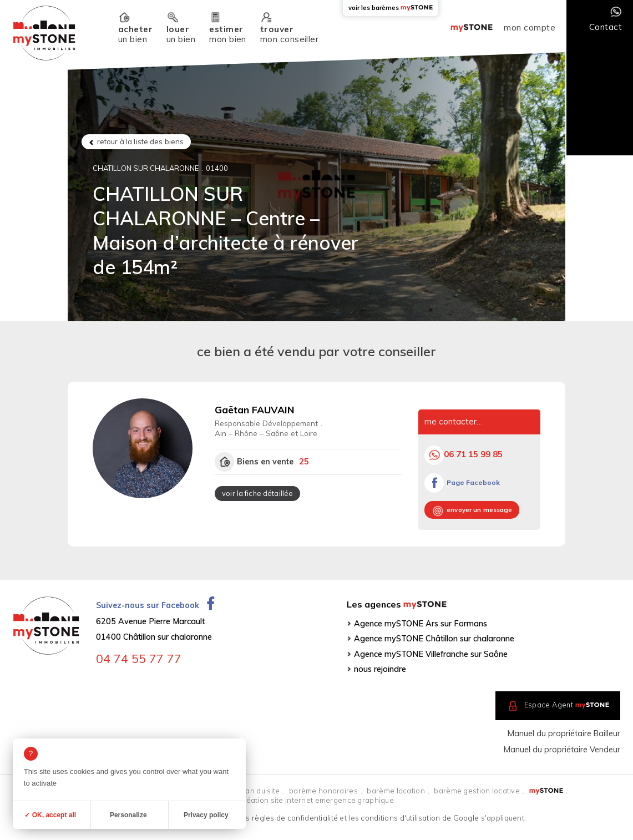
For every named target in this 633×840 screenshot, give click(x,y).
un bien (135, 34)
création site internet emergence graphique (316, 800)
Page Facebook (473, 482)
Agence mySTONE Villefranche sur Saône (431, 654)
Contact (605, 27)
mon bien (227, 34)
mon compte (529, 28)
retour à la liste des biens (140, 141)
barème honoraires (323, 790)
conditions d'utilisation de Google (420, 817)
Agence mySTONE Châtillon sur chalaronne (434, 639)
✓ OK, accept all (50, 815)
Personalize (128, 815)
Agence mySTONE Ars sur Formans (420, 624)
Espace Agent (567, 704)
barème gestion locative (477, 790)
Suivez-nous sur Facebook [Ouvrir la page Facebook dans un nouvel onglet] (155, 605)
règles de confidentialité (295, 817)
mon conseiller (289, 34)
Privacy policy (206, 815)
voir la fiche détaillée (257, 493)
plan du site (259, 790)
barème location (395, 790)
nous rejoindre (380, 669)
